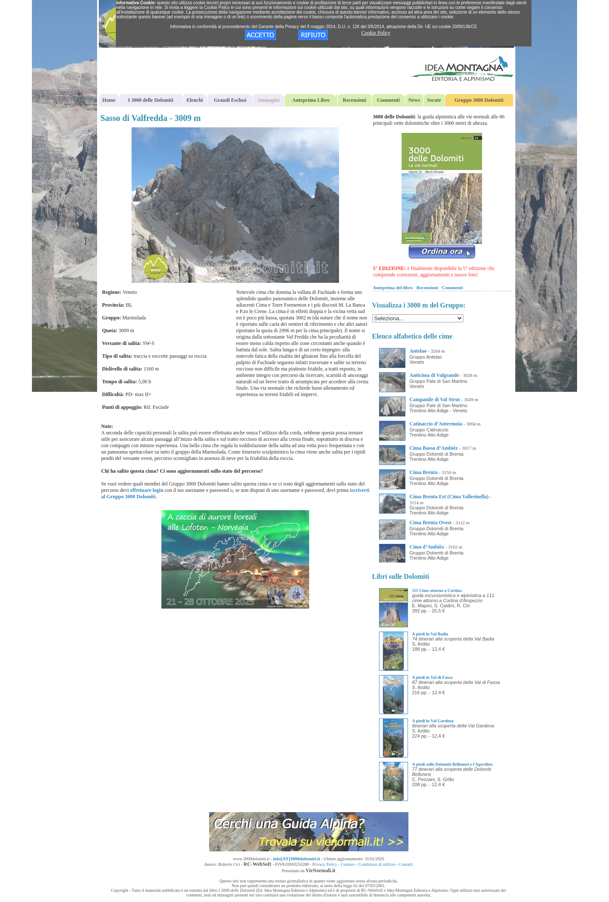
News (414, 100)
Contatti (406, 864)
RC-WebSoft (257, 864)
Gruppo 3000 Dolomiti (478, 100)
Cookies (348, 864)
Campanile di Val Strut (435, 399)
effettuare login (146, 490)
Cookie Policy (376, 33)
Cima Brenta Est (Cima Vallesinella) (449, 497)
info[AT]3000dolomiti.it (296, 858)
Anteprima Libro (311, 100)
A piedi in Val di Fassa (432, 677)
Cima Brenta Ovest (430, 523)
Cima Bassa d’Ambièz (434, 448)
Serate (434, 100)
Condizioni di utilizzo (376, 864)
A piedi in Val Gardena (433, 720)
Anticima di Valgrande (434, 375)
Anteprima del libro (393, 287)
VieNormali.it (321, 870)
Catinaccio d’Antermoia (436, 424)
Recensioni (354, 100)
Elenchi (195, 100)
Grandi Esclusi (230, 100)
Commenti (388, 100)
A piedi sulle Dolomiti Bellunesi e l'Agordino (452, 764)
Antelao (418, 351)
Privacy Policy (324, 864)
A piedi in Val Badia (430, 634)
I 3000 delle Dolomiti (150, 100)
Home (108, 100)
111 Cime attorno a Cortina (437, 590)
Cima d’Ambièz (427, 547)
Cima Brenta (424, 472)
